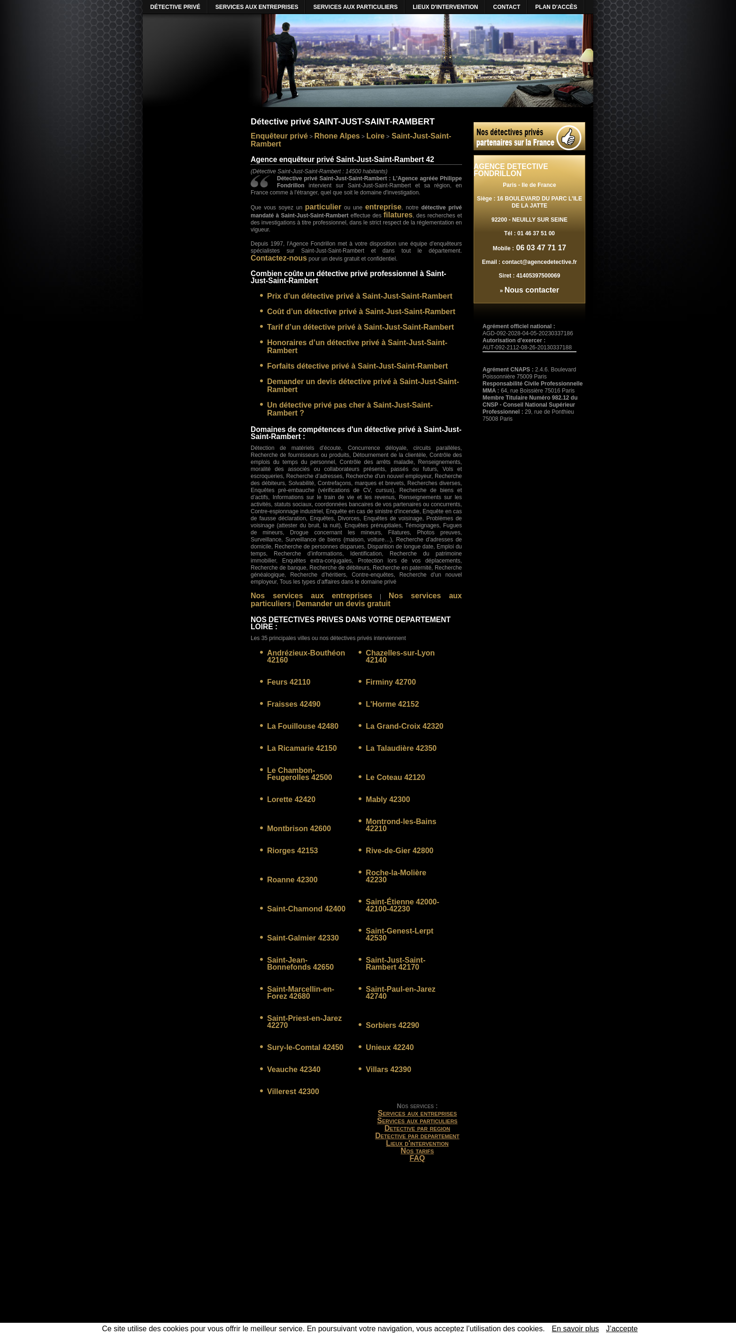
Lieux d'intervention (417, 1143)
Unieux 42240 (390, 1047)
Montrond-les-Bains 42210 (401, 825)
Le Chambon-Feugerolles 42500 (299, 773)
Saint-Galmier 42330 (303, 938)
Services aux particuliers (417, 1121)
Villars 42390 (388, 1069)
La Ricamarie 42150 (302, 748)
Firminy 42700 (391, 682)
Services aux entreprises (417, 1113)
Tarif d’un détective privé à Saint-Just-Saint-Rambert (360, 327)
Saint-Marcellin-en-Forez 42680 (300, 992)
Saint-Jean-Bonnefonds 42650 (300, 963)
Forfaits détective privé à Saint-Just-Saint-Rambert (357, 366)
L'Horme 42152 (392, 704)
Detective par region (417, 1128)
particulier (323, 207)
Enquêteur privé (279, 136)
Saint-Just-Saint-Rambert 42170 (395, 963)
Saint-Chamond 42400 (306, 909)
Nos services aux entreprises (311, 596)
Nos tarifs (417, 1151)
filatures (398, 215)
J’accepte (622, 1329)
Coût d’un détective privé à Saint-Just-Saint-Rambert (361, 312)
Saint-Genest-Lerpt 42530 (399, 934)
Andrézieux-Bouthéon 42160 (306, 656)
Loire (375, 136)
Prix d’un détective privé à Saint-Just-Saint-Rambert (359, 296)
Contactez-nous (279, 258)
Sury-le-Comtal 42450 (305, 1047)
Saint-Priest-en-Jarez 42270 (304, 1021)
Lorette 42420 (291, 799)
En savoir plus (575, 1329)
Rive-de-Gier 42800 (399, 851)
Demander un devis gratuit (343, 604)
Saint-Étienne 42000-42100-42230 (402, 905)
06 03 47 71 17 (540, 248)
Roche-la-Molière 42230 (396, 876)
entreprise (383, 207)
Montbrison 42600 (299, 829)
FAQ (417, 1158)
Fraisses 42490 (294, 704)
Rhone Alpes (337, 136)
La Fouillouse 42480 (302, 726)
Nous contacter (532, 290)
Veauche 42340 (294, 1069)
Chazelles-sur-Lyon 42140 (400, 656)
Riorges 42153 (292, 851)
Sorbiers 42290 (392, 1025)
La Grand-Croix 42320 (404, 726)
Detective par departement (417, 1136)
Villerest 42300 (293, 1092)
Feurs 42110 (289, 682)
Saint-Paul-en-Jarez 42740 (400, 992)
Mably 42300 (388, 799)
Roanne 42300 (292, 880)
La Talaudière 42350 (401, 748)
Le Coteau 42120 (395, 777)
